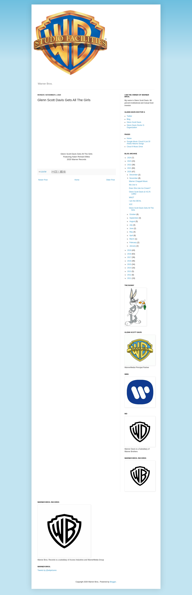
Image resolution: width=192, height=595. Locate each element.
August (132, 221)
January (132, 246)
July (131, 225)
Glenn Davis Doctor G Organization (135, 126)
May (131, 232)
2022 (129, 165)
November (133, 178)
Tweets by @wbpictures (47, 570)
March (132, 239)
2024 (129, 158)
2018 (129, 254)
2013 (129, 271)
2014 (129, 268)
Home (77, 180)
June (131, 228)
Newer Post (43, 180)
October (132, 214)
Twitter (129, 116)
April (131, 235)
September (134, 218)
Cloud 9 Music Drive (135, 147)
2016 (129, 261)
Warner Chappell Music (138, 181)
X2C (130, 204)
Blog (128, 119)
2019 (129, 250)
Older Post (110, 180)
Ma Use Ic (133, 185)
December (133, 175)
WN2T (131, 197)
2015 (129, 264)
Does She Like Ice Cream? (139, 188)
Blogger (113, 582)
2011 (129, 278)
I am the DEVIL (135, 201)
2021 (129, 168)
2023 (129, 161)
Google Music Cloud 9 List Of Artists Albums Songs (138, 142)
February (133, 242)
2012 (129, 275)
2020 (129, 172)
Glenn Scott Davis (134, 122)
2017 (129, 257)
